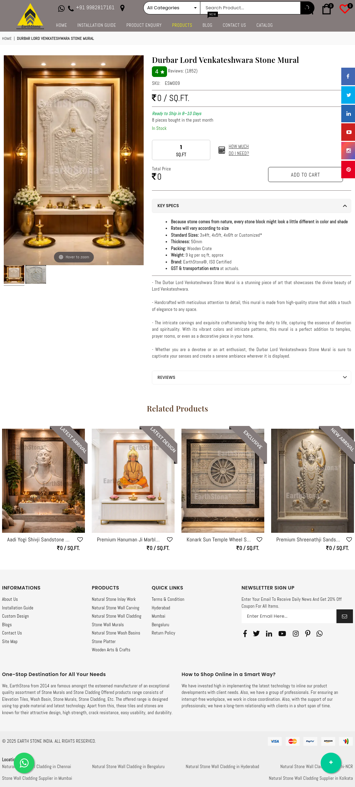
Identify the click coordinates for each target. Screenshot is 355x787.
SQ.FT (181, 155)
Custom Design (15, 616)
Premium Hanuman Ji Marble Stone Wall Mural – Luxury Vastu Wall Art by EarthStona (129, 539)
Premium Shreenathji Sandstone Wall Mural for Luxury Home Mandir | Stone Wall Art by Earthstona (309, 539)
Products (182, 25)
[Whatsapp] (319, 633)
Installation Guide (96, 25)
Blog (210, 23)
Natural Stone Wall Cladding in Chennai (36, 766)
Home (61, 25)
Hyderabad (161, 608)
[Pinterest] (307, 633)
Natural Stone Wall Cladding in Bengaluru (128, 766)
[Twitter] (256, 633)
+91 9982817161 (95, 7)
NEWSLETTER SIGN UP (268, 588)
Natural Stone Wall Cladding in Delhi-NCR (316, 766)
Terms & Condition (168, 599)
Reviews (166, 377)
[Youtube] (282, 633)
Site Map (10, 641)
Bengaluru (160, 625)
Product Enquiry (144, 25)
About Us (10, 599)
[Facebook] (245, 633)
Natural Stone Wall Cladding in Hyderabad (222, 766)
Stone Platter (103, 641)
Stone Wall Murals (108, 625)
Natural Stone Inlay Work (114, 599)
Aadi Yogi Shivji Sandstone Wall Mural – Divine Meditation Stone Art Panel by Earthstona (40, 539)
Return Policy (163, 633)
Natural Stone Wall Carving (115, 608)
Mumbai (158, 616)
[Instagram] (296, 633)
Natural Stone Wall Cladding (116, 616)
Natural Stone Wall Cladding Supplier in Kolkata (311, 778)
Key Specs (168, 206)
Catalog (264, 25)
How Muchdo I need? (239, 150)
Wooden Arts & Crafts (111, 650)
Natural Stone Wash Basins (116, 633)
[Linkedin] (269, 633)
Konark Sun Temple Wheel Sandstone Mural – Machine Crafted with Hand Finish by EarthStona (219, 539)
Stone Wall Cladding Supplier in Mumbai (37, 778)
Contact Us (234, 25)
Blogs (7, 625)
